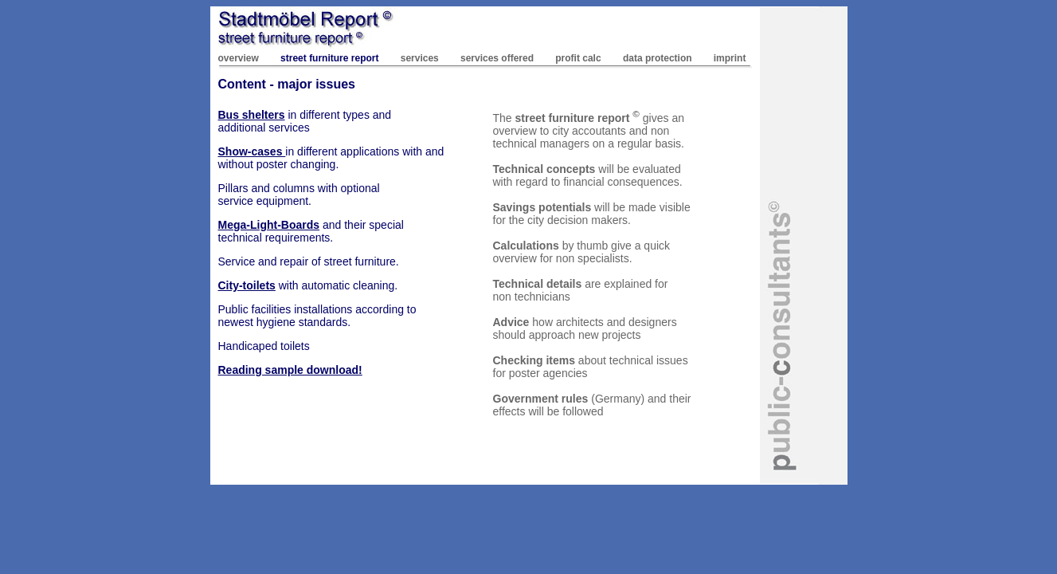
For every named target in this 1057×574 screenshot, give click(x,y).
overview (238, 58)
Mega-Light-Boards (269, 224)
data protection (657, 58)
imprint (730, 58)
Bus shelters (251, 114)
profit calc (578, 58)
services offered (497, 58)
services (420, 58)
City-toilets (247, 285)
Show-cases (252, 151)
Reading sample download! (290, 370)
